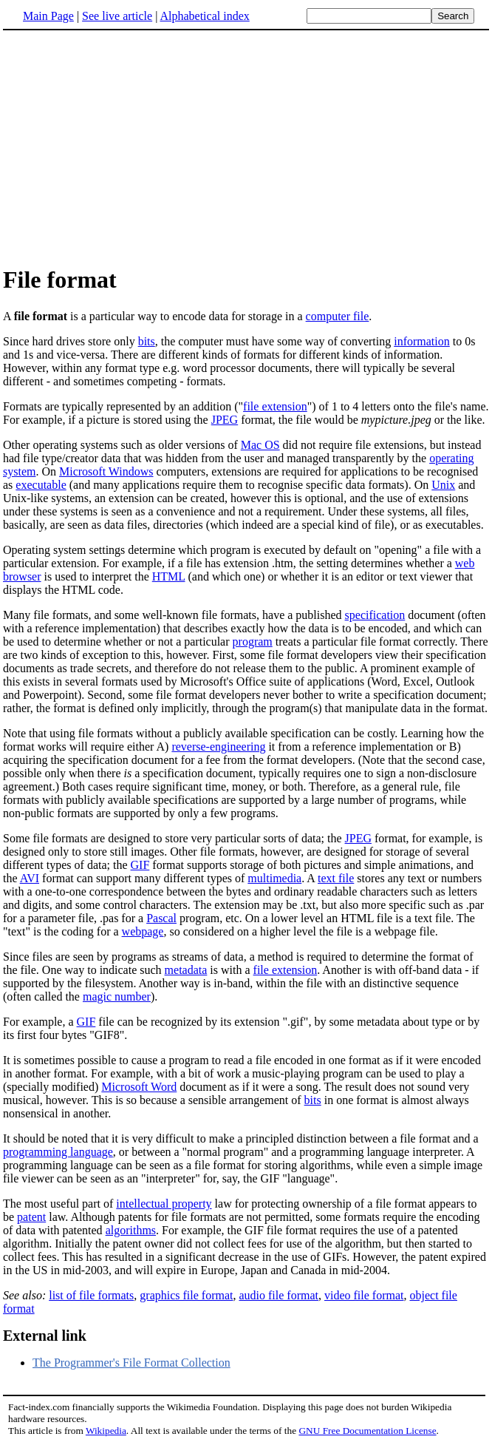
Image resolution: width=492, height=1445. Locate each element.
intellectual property (163, 1203)
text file (336, 878)
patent (31, 1217)
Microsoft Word (139, 1086)
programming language (58, 1151)
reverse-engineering (218, 746)
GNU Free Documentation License (367, 1430)
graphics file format (186, 1295)
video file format (364, 1295)
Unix (443, 484)
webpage (143, 931)
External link (44, 1335)
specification (375, 615)
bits (146, 341)
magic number (117, 996)
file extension (275, 406)
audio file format (278, 1295)
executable (41, 484)
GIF (140, 865)
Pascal (161, 918)
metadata (186, 970)
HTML (168, 576)
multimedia (274, 878)
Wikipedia (106, 1430)
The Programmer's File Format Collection (131, 1362)
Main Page (48, 16)
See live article (117, 16)
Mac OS (260, 445)
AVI (29, 878)
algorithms (131, 1230)
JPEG (224, 419)
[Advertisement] (246, 147)
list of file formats (91, 1295)
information (422, 341)
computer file (337, 316)
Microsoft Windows (106, 471)
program (253, 641)
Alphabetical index (204, 16)
